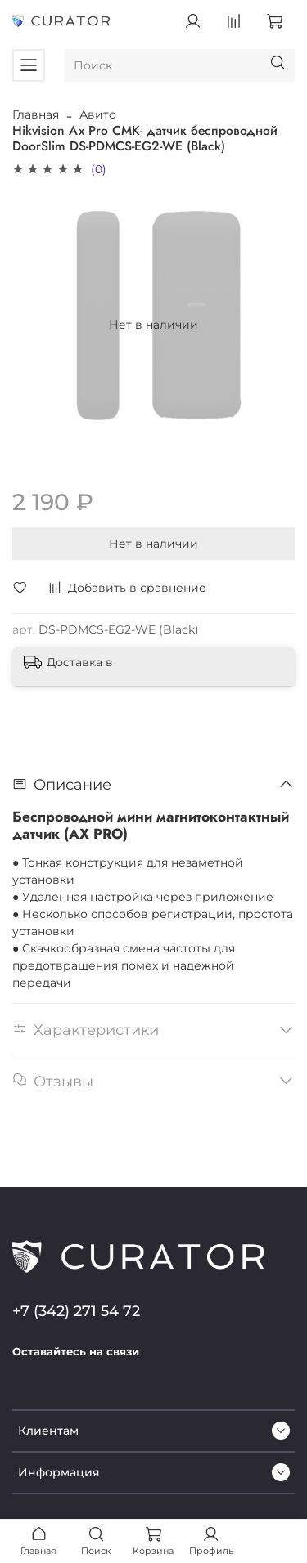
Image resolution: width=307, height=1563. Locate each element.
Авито (97, 114)
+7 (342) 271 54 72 (76, 1310)
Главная (35, 114)
